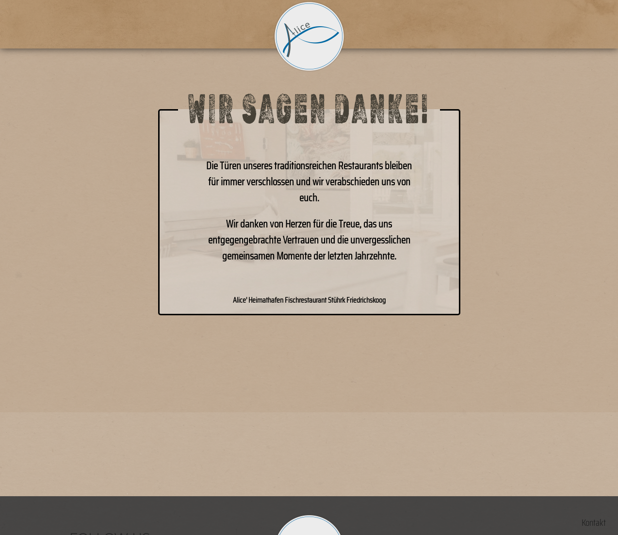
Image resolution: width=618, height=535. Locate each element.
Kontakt (594, 523)
